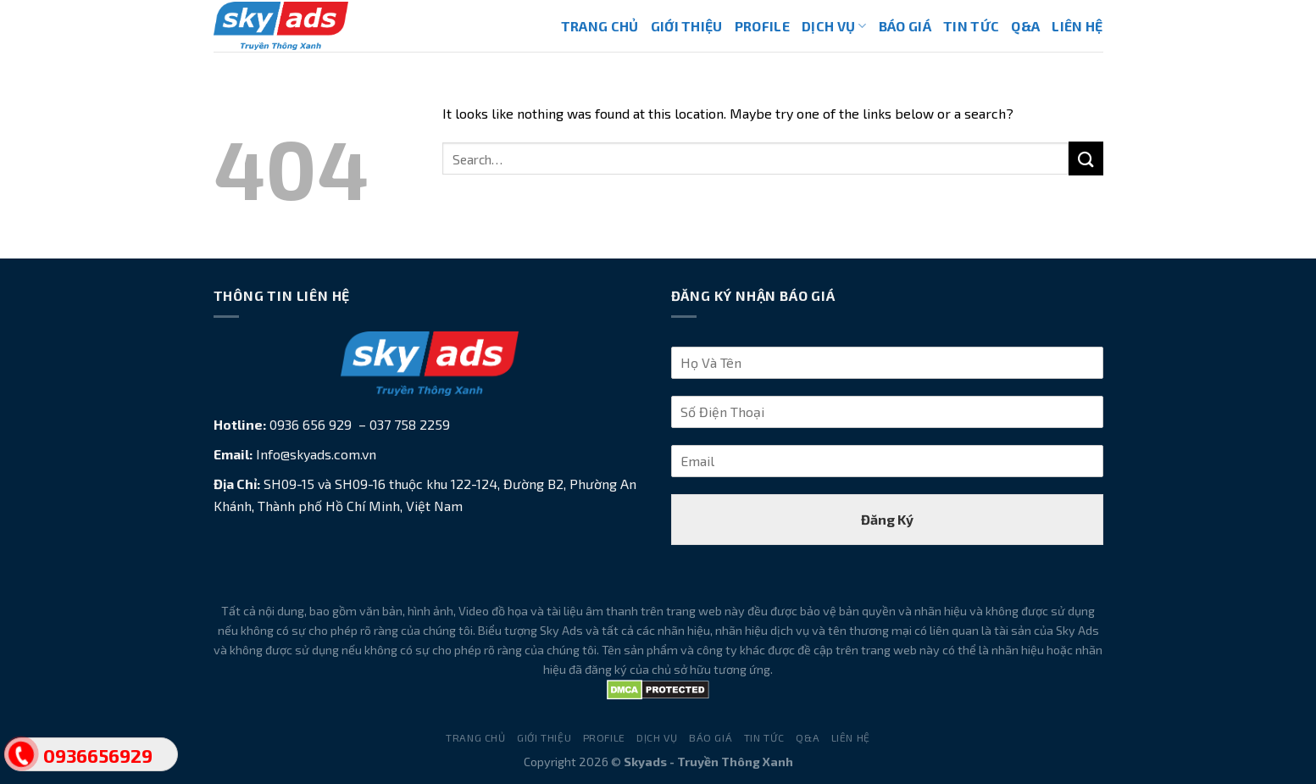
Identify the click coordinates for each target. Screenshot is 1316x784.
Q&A (1025, 26)
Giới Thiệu (687, 26)
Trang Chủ (600, 26)
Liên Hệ (1077, 26)
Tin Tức (971, 26)
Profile (762, 26)
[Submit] (1085, 158)
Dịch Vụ (834, 26)
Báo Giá (905, 26)
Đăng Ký (887, 519)
